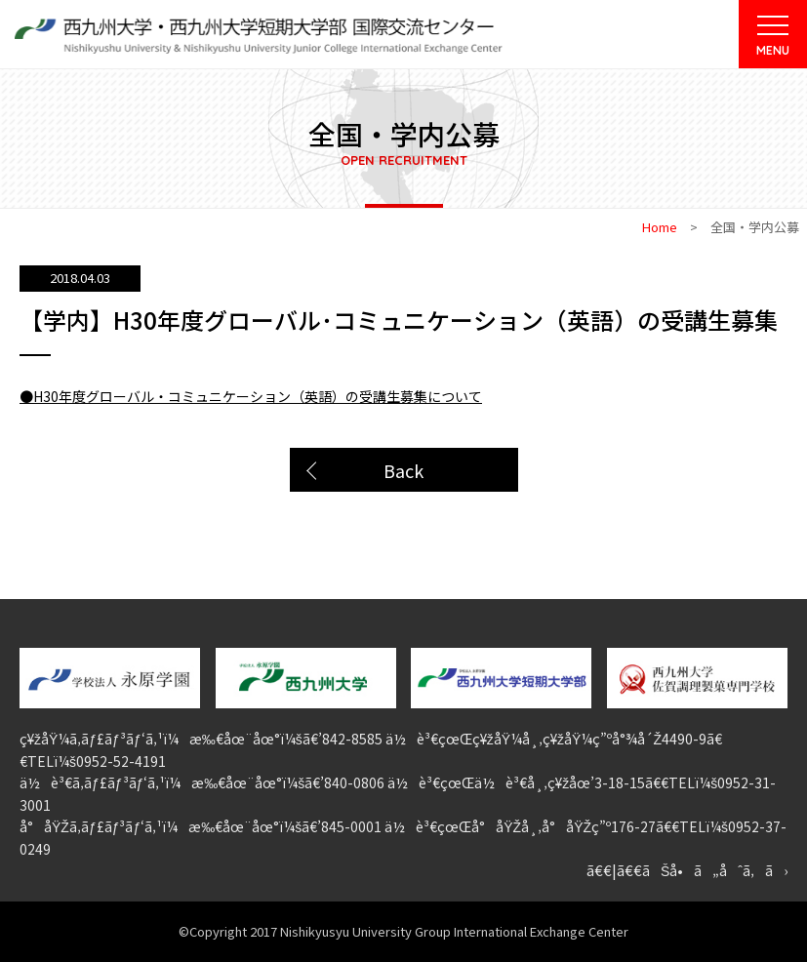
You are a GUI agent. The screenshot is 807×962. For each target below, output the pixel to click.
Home (659, 227)
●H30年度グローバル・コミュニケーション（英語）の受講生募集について (251, 396)
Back (403, 470)
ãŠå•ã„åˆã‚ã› (714, 870)
